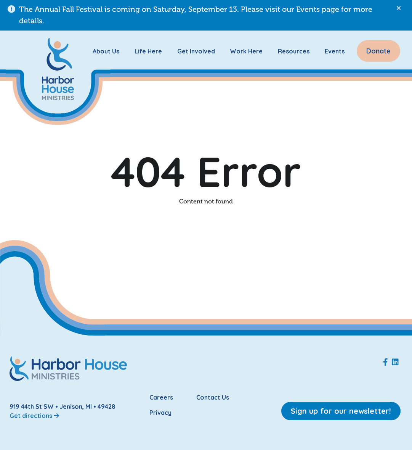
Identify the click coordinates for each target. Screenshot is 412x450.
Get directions (34, 415)
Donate (378, 51)
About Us (106, 51)
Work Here (246, 51)
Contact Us (212, 397)
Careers (161, 397)
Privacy (160, 412)
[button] (399, 8)
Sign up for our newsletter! (341, 411)
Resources (293, 51)
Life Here (148, 51)
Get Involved (196, 51)
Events (335, 51)
